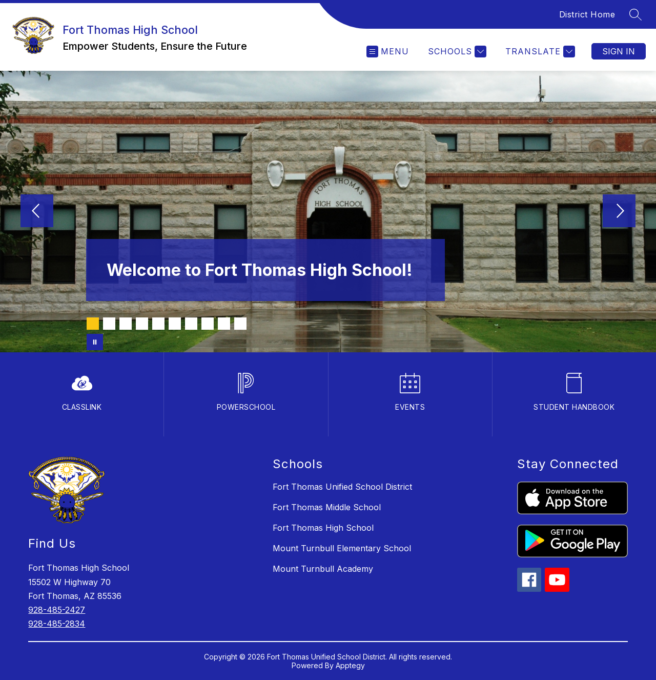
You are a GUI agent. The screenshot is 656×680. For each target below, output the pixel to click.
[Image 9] (224, 323)
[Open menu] (387, 51)
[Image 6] (175, 323)
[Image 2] (109, 323)
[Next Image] (619, 211)
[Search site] (635, 14)
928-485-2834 (56, 623)
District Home (587, 14)
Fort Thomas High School (323, 528)
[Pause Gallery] (95, 342)
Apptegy (350, 665)
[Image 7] (191, 323)
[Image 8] (207, 323)
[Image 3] (125, 323)
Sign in (618, 51)
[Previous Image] (36, 211)
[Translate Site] (539, 51)
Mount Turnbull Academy (323, 569)
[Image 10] (240, 323)
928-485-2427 (56, 610)
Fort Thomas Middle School (327, 507)
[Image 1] (93, 323)
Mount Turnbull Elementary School (342, 548)
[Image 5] (158, 323)
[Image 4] (142, 323)
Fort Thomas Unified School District (342, 487)
